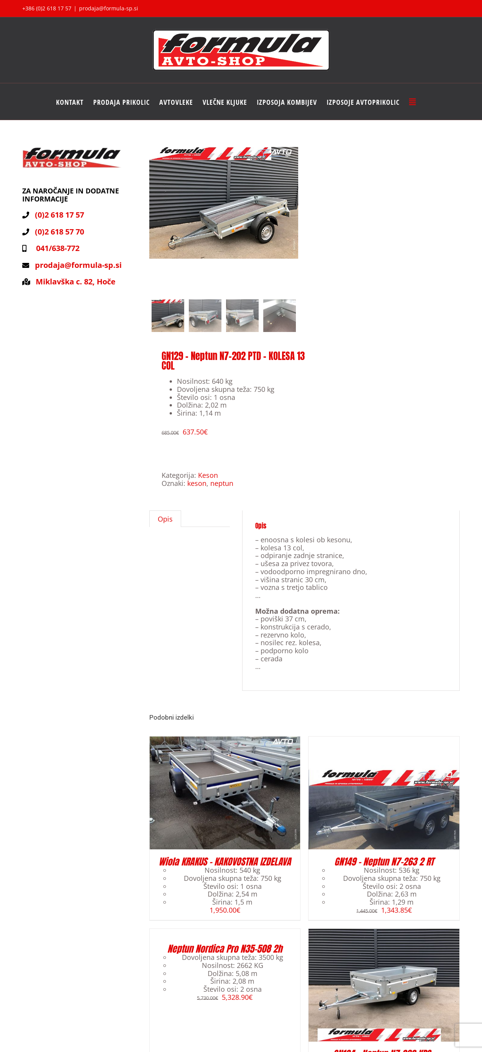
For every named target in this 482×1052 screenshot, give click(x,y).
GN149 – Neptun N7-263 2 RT (384, 867)
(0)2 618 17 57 (59, 215)
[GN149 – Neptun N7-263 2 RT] (384, 745)
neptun (221, 488)
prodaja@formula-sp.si (108, 8)
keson (196, 488)
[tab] (165, 523)
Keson (208, 480)
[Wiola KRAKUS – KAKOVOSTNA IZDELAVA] (225, 745)
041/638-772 (55, 248)
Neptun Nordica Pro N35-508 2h (224, 954)
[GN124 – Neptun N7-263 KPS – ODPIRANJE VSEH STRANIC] (384, 937)
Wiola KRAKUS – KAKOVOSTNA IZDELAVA (224, 867)
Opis (165, 523)
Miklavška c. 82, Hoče (76, 281)
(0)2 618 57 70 (59, 231)
